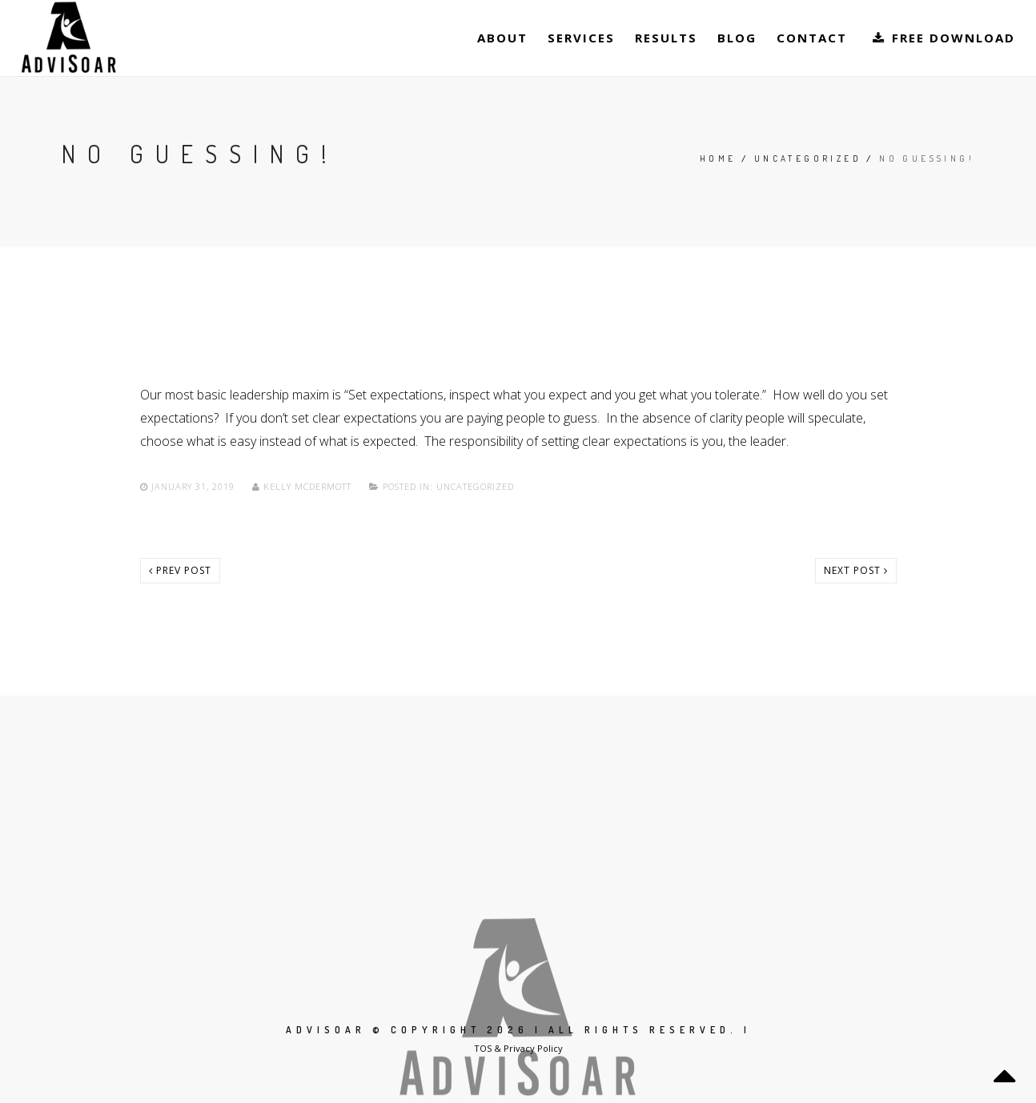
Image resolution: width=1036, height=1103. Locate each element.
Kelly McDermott (303, 486)
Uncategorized (807, 158)
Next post (856, 570)
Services (581, 38)
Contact (812, 38)
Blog (737, 38)
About (502, 38)
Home (718, 158)
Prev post (180, 570)
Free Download (943, 38)
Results (666, 38)
